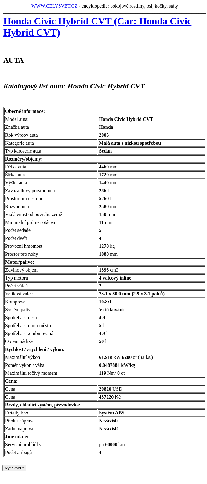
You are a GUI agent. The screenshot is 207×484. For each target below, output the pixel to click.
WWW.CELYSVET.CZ (54, 6)
